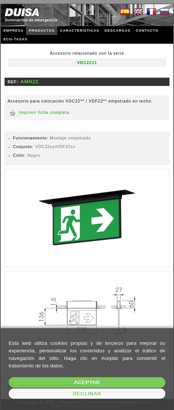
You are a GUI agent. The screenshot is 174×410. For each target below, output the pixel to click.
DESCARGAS (118, 30)
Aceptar (87, 382)
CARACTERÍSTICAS (79, 30)
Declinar (87, 393)
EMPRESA (13, 30)
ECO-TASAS (15, 39)
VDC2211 (87, 62)
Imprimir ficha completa (44, 112)
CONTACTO (147, 30)
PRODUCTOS (41, 30)
